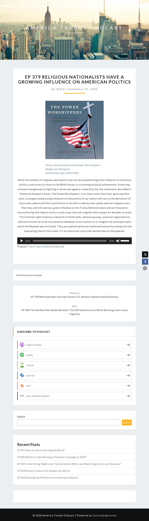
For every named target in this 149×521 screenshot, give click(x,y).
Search (21, 416)
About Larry (108, 5)
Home (93, 5)
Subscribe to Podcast (132, 5)
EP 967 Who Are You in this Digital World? (41, 450)
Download (58, 246)
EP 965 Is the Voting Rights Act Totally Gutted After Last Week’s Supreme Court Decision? (69, 464)
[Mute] (118, 241)
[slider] (70, 241)
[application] (74, 240)
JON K (60, 89)
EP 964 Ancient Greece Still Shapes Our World (43, 470)
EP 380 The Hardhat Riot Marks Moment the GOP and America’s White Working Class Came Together (74, 310)
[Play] (21, 241)
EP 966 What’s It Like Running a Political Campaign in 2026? (52, 457)
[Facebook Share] (145, 262)
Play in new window (39, 246)
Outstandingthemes (104, 515)
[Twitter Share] (145, 254)
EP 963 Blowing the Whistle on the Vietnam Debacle (47, 477)
